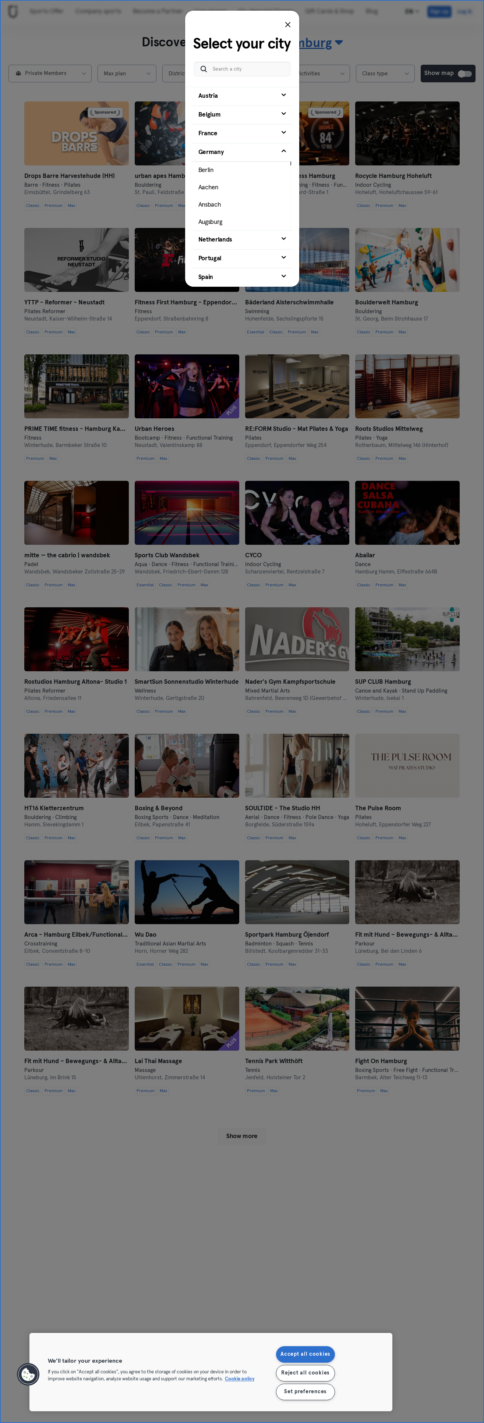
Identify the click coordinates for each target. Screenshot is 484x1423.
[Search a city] (242, 69)
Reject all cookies (305, 1373)
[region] (210, 1372)
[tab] (242, 96)
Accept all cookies (305, 1354)
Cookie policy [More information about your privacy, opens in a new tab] (239, 1379)
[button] (28, 1374)
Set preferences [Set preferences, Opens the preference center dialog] (305, 1391)
